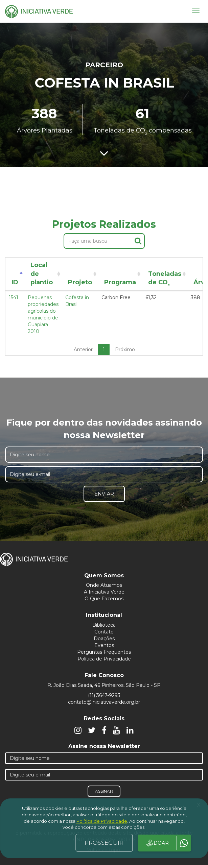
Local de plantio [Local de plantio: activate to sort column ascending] (41, 273)
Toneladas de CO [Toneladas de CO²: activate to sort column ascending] (164, 279)
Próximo (125, 349)
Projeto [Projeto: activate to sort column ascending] (80, 282)
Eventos (104, 645)
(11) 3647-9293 (104, 695)
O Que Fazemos (104, 599)
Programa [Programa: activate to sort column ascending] (120, 282)
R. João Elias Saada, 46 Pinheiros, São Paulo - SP (104, 685)
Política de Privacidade (104, 659)
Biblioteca (104, 625)
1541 (13, 297)
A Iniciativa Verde (104, 592)
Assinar (104, 791)
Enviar (104, 494)
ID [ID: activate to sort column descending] (14, 282)
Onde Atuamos (104, 585)
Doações (104, 638)
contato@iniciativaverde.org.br (104, 702)
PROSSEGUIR (104, 842)
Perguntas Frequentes (104, 652)
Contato (104, 632)
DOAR (157, 843)
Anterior (83, 349)
